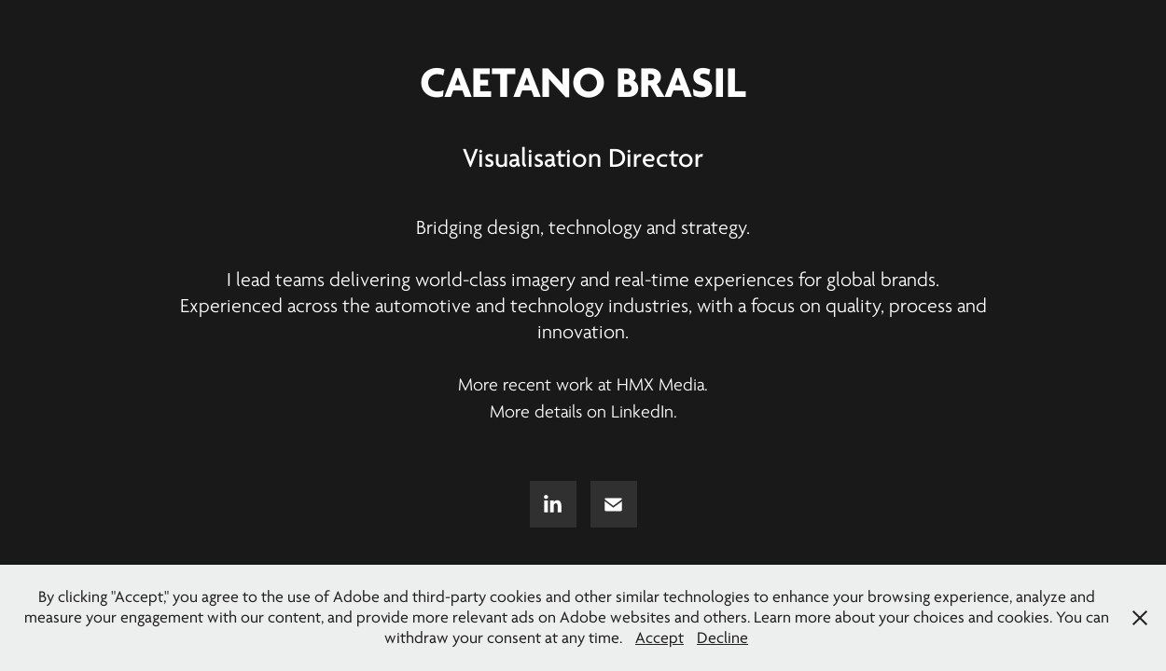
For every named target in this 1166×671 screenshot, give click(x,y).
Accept (659, 638)
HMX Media (660, 385)
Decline (722, 638)
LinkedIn (642, 412)
